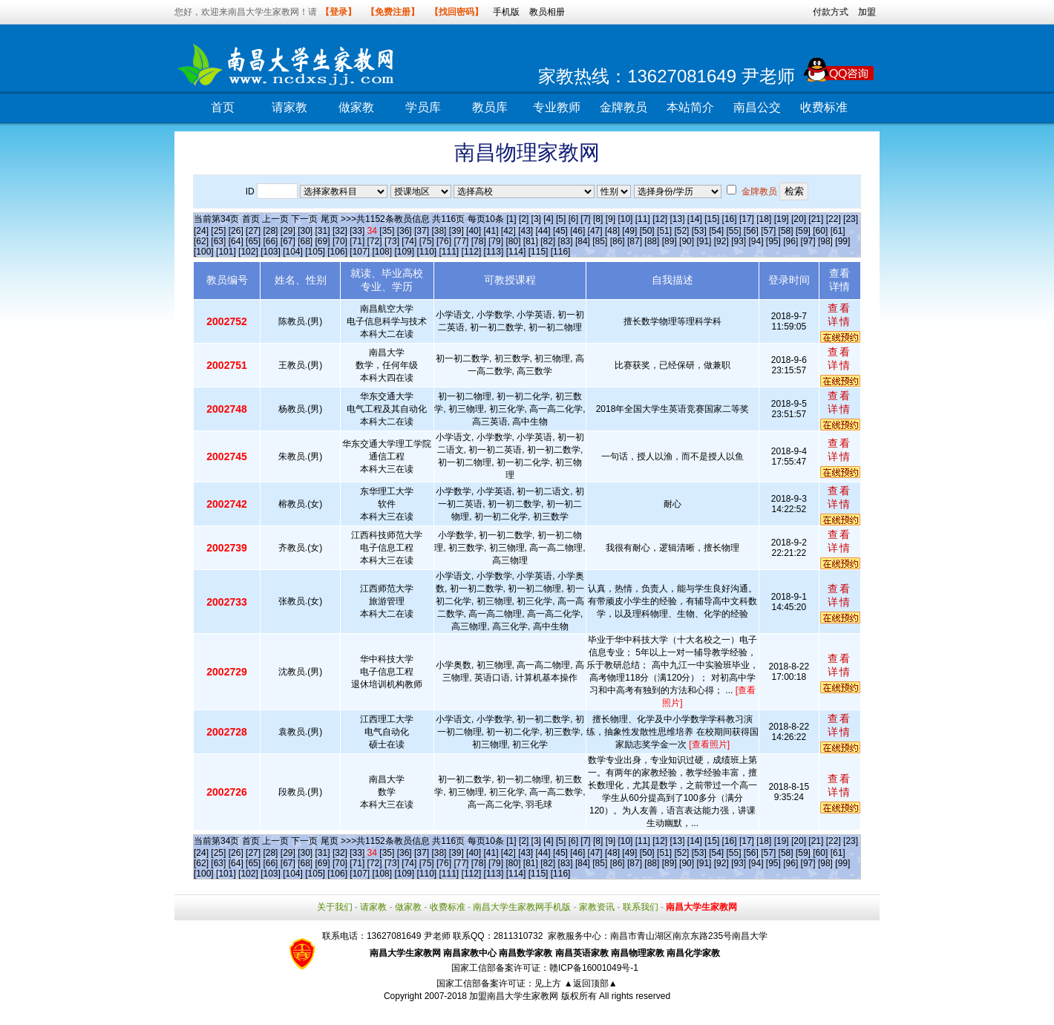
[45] (560, 231)
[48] (612, 231)
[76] (443, 241)
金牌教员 (623, 107)
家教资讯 (597, 907)
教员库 (490, 107)
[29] (288, 231)
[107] (360, 251)
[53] (699, 231)
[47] (595, 231)
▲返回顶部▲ (591, 983)
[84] (582, 241)
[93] (738, 241)
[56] (751, 231)
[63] (218, 241)
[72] (374, 241)
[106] (337, 251)
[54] (716, 231)
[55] (733, 231)
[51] (664, 231)
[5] (561, 219)
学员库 (423, 107)
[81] (530, 241)
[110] (426, 251)
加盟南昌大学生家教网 (513, 996)
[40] (473, 231)
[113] (494, 251)
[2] (523, 219)
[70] (340, 241)
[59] (803, 231)
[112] (472, 251)
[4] (548, 219)
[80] (512, 241)
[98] (825, 241)
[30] (305, 231)
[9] (610, 219)
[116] (561, 251)
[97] (808, 241)
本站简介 (690, 107)
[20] (798, 219)
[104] (293, 251)
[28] (270, 231)
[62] (201, 241)
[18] (763, 219)
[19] (781, 219)
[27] (253, 231)
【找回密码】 (456, 12)
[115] (538, 251)
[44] (543, 231)
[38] (438, 231)
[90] (686, 241)
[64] (236, 241)
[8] (598, 219)
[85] (599, 241)
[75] (426, 241)
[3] (536, 219)
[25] (218, 231)
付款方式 (830, 12)
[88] (651, 241)
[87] (634, 241)
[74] (409, 241)
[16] (729, 219)
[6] (573, 219)
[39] (456, 231)
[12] (659, 219)
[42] (508, 231)
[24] (201, 231)
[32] (340, 231)
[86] (617, 241)
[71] (357, 241)
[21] (815, 219)
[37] (421, 231)
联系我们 (640, 907)
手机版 (506, 12)
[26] (236, 231)
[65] (253, 241)
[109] (404, 251)
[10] (625, 219)
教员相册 (547, 12)
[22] (833, 219)
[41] (490, 231)
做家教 (356, 107)
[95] (773, 241)
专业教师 (556, 107)
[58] (786, 231)
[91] (703, 241)
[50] (647, 231)
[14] (694, 219)
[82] (547, 241)
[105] (315, 251)
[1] (511, 219)
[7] (585, 219)
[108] (382, 251)
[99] (842, 241)
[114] (516, 251)
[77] (461, 241)
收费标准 (824, 107)
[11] (642, 219)
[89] (669, 241)
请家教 (289, 107)
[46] (577, 231)
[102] (248, 251)
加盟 (867, 12)
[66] (270, 241)
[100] (204, 251)
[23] (850, 219)
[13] (677, 219)
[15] (711, 219)
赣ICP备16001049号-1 (593, 968)
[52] (681, 231)
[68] (305, 241)
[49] (629, 231)
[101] (226, 251)
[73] (391, 241)
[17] (746, 219)
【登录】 (338, 12)
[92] (721, 241)
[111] (449, 251)
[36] (404, 231)
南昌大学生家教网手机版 (522, 907)
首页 (223, 107)
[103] (271, 251)
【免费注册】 (392, 12)
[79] (495, 241)
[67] (288, 241)
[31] (322, 231)
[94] (756, 241)
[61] (838, 231)
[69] (322, 241)
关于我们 (335, 907)
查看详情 (839, 314)
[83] (565, 241)
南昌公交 (757, 107)
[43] (525, 231)
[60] (820, 231)
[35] (386, 231)
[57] (768, 231)
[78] (478, 241)
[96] (790, 241)
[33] (357, 231)
